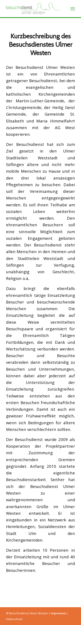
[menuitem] (72, 8)
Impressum (58, 613)
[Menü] (72, 8)
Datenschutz (14, 619)
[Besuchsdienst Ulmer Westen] (33, 8)
